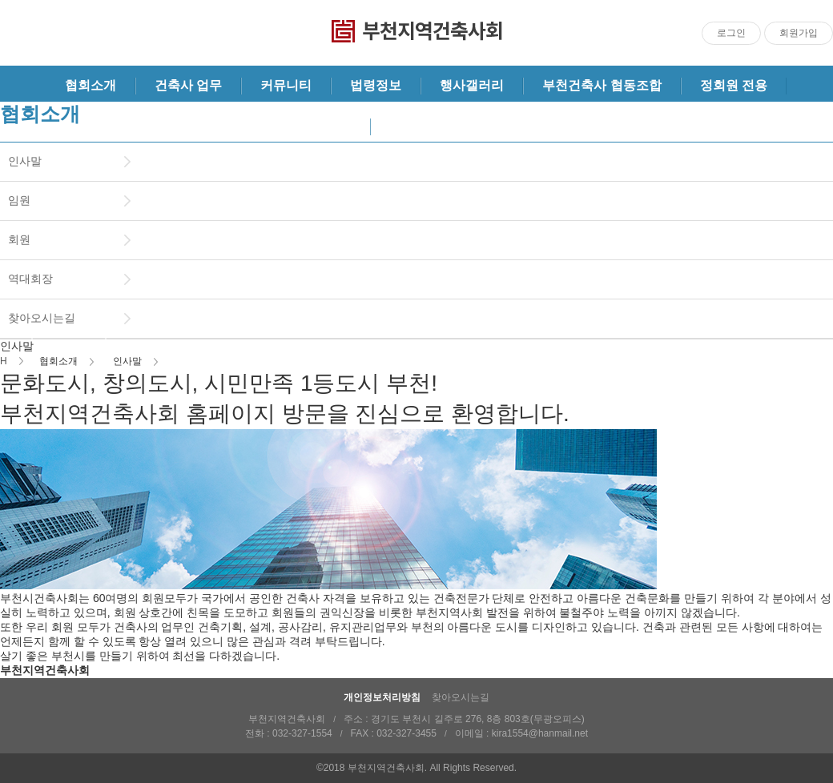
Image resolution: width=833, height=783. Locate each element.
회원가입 (798, 32)
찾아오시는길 (41, 317)
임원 (19, 200)
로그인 (731, 32)
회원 (19, 239)
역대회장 (30, 278)
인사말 (25, 161)
